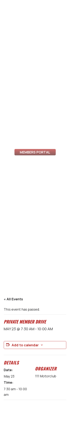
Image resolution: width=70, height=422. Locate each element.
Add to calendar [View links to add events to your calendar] (25, 345)
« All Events (13, 299)
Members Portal (35, 156)
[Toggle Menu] (7, 12)
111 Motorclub (45, 376)
